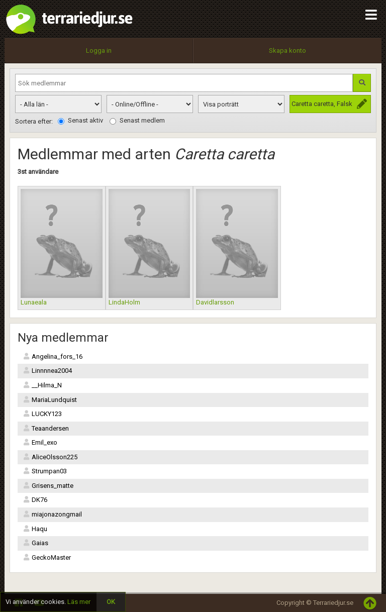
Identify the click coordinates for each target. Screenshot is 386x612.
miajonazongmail (52, 514)
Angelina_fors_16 (52, 356)
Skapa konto (287, 50)
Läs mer (78, 601)
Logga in (99, 50)
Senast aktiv (80, 121)
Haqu (35, 529)
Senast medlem (137, 121)
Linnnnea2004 (47, 370)
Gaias (35, 543)
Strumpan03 (45, 471)
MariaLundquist (50, 399)
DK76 (35, 499)
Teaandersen (46, 428)
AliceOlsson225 (50, 457)
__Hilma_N (42, 385)
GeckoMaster (47, 557)
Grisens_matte (48, 485)
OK (111, 601)
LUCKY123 (42, 414)
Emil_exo (40, 442)
